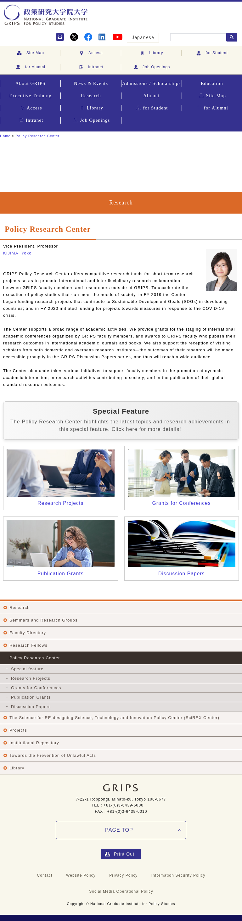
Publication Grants (31, 697)
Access (90, 53)
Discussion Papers (31, 706)
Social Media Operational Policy (121, 891)
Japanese (143, 37)
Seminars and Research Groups (43, 620)
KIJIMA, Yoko (17, 253)
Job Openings (151, 67)
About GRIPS (30, 83)
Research (91, 95)
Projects (18, 730)
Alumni (151, 95)
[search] (197, 37)
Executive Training (30, 95)
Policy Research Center (38, 136)
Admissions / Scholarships (151, 83)
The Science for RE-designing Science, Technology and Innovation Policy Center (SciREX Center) (114, 717)
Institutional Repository (34, 742)
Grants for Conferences (36, 687)
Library (151, 53)
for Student (211, 53)
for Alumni (30, 67)
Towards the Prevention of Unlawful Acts (52, 755)
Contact (44, 875)
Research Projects (30, 678)
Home (5, 136)
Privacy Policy (123, 875)
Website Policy (81, 875)
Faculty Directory (27, 632)
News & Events (91, 83)
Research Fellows (28, 645)
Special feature (27, 669)
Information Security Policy (178, 875)
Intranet (91, 67)
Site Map (30, 53)
